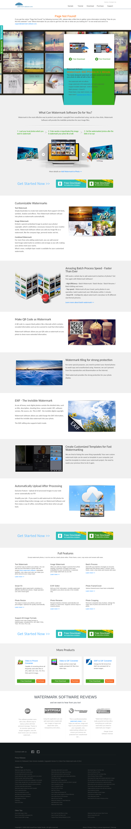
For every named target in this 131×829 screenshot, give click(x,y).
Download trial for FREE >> (84, 94)
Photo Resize (20, 600)
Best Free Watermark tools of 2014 (71, 761)
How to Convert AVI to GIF (94, 815)
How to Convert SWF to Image (22, 817)
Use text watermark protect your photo (23, 774)
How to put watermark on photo (22, 792)
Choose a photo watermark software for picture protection (28, 784)
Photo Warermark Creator (93, 796)
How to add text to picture (93, 790)
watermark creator (76, 721)
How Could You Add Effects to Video (59, 813)
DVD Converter (91, 817)
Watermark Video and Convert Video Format (98, 813)
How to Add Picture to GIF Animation (59, 796)
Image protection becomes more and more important (99, 788)
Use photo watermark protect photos (23, 786)
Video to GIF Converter (68, 661)
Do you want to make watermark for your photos (98, 786)
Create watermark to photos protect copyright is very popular (28, 780)
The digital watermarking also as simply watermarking (63, 776)
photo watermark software (27, 570)
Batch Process (92, 564)
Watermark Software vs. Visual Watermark (60, 800)
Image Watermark (57, 564)
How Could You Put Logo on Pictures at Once (98, 798)
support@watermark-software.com (26, 24)
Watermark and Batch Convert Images (96, 792)
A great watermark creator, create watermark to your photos (28, 776)
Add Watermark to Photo (56, 802)
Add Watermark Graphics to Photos (23, 794)
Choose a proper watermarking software (24, 778)
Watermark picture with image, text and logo (61, 772)
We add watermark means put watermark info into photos (100, 780)
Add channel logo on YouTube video (96, 770)
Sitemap (113, 827)
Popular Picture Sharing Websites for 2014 (61, 817)
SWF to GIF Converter (103, 661)
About (84, 827)
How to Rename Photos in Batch (95, 776)
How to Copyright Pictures (57, 786)
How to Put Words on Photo (94, 772)
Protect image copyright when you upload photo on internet (28, 782)
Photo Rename (56, 600)
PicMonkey (17, 800)
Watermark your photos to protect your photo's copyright (63, 782)
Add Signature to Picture (20, 798)
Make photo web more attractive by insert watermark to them (101, 784)
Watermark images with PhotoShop (23, 770)
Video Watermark (103, 38)
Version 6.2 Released (22, 761)
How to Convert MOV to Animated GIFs (24, 815)
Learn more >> (19, 576)
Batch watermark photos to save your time (60, 774)
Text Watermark (21, 564)
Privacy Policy (92, 827)
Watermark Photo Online (56, 804)
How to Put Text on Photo (57, 788)
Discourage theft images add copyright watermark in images (101, 778)
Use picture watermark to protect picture (24, 772)
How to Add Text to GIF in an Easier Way (97, 774)
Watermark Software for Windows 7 (23, 796)
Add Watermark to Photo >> (71, 171)
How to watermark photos (20, 790)
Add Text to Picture (55, 790)
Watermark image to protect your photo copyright (26, 788)
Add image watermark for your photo (59, 770)
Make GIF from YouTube (56, 798)
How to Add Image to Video (21, 813)
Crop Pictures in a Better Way (94, 794)
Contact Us (112, 2)
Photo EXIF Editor (19, 802)
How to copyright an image (57, 784)
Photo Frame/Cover (94, 586)
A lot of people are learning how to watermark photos (99, 782)
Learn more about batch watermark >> (80, 302)
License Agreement (104, 827)
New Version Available (36, 761)
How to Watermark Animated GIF (58, 792)
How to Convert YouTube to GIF (58, 815)
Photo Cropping (92, 600)
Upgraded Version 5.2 (51, 761)
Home (106, 2)
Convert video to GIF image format (59, 780)
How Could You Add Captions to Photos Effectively (62, 794)
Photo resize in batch (56, 778)
